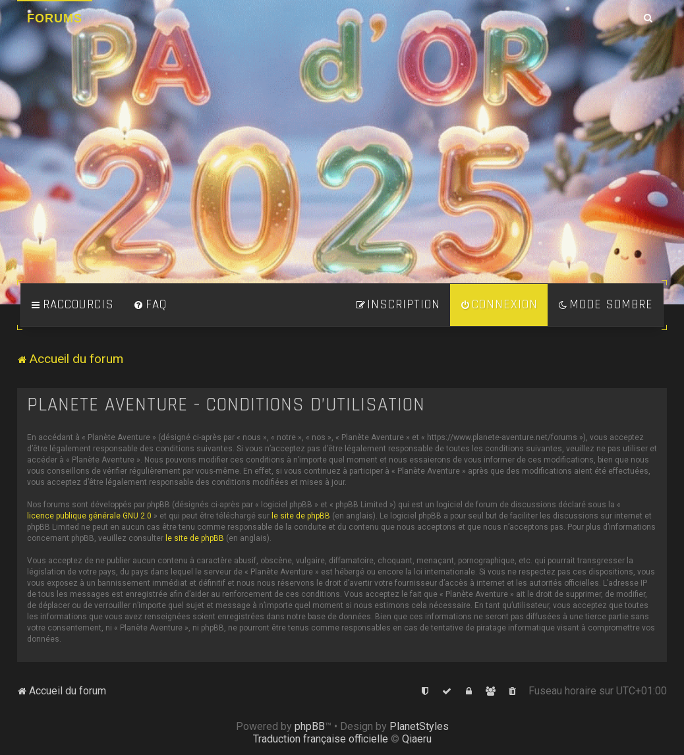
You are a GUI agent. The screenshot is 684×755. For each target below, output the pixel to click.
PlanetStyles (419, 726)
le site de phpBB (300, 515)
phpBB (310, 726)
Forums (54, 18)
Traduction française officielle (320, 739)
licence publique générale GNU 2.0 (89, 515)
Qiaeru (417, 739)
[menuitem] (150, 305)
